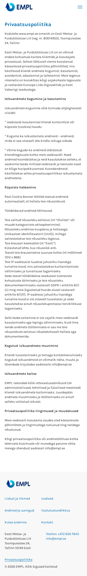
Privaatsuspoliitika (18, 560)
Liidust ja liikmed (17, 499)
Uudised (47, 499)
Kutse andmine (16, 522)
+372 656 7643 (68, 534)
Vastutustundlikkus (55, 510)
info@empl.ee (56, 539)
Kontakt (47, 522)
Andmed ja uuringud (19, 510)
